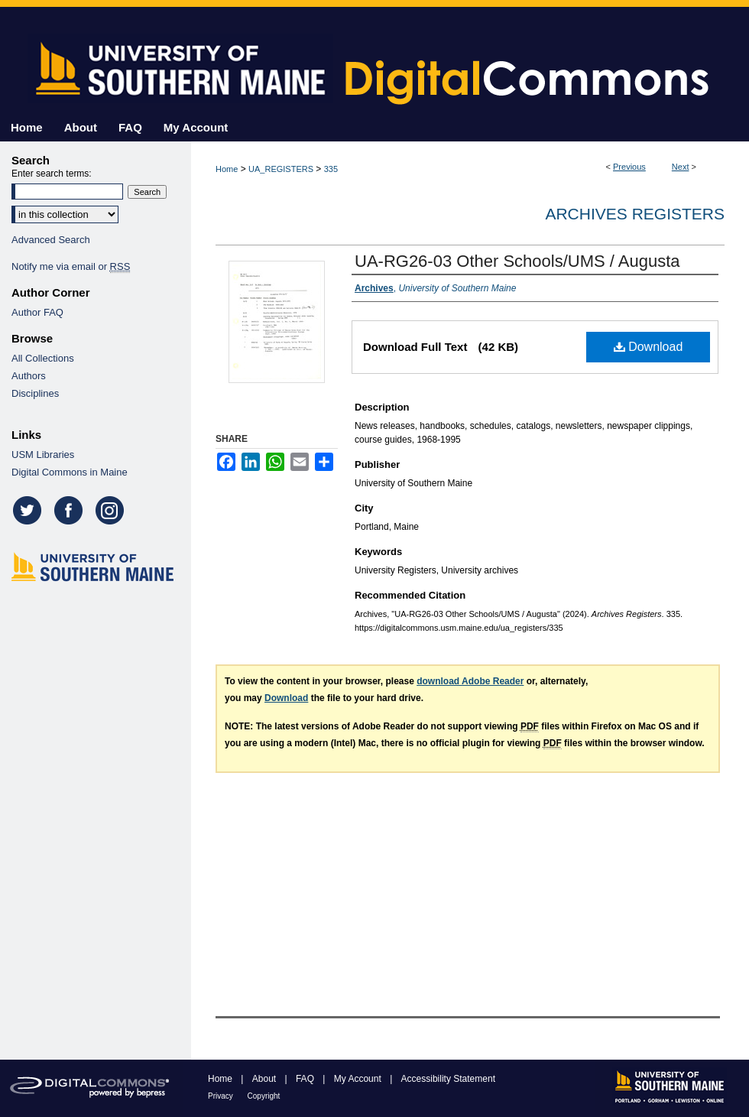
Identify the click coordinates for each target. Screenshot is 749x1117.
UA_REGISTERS (280, 169)
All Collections (42, 358)
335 (331, 169)
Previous (629, 166)
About (265, 1078)
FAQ (306, 1078)
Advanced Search (50, 239)
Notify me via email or (70, 266)
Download (648, 346)
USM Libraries (42, 454)
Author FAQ (37, 312)
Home (227, 169)
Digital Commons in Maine (69, 472)
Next (680, 166)
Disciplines (35, 393)
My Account (359, 1078)
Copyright (264, 1096)
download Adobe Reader (470, 681)
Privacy (221, 1096)
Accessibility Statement (448, 1078)
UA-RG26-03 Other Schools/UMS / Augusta (517, 261)
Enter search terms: (51, 173)
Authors (28, 376)
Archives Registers (635, 213)
